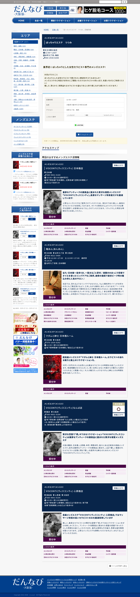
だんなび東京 (61, 587)
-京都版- (50, 13)
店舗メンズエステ (53, 581)
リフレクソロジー (22, 133)
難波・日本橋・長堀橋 (24, 49)
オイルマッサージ (23, 126)
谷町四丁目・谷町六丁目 (24, 72)
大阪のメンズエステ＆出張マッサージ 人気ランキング (103, 581)
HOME (46, 30)
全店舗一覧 (81, 579)
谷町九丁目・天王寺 (23, 75)
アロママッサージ (21, 130)
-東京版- (63, 8)
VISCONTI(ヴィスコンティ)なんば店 (64, 407)
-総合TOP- (63, 13)
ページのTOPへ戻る (118, 565)
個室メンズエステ (66, 581)
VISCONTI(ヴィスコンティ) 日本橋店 (64, 167)
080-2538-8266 (52, 57)
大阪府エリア (21, 42)
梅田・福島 (20, 46)
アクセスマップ (85, 134)
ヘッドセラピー (21, 141)
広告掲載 (50, 584)
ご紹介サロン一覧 (91, 584)
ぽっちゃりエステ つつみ (59, 42)
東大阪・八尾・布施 (22, 90)
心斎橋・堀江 (20, 53)
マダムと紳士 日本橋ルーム (59, 335)
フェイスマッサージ (22, 137)
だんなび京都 (81, 587)
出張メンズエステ (79, 581)
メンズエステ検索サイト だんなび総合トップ (62, 579)
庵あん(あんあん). (55, 248)
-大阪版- (50, 8)
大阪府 (18, 109)
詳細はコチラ (118, 164)
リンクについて (79, 584)
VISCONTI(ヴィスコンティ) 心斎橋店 (64, 490)
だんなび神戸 (71, 587)
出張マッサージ (21, 105)
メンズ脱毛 (19, 144)
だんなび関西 (51, 587)
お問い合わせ (58, 584)
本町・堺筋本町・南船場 (25, 57)
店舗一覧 (55, 30)
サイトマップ (68, 584)
